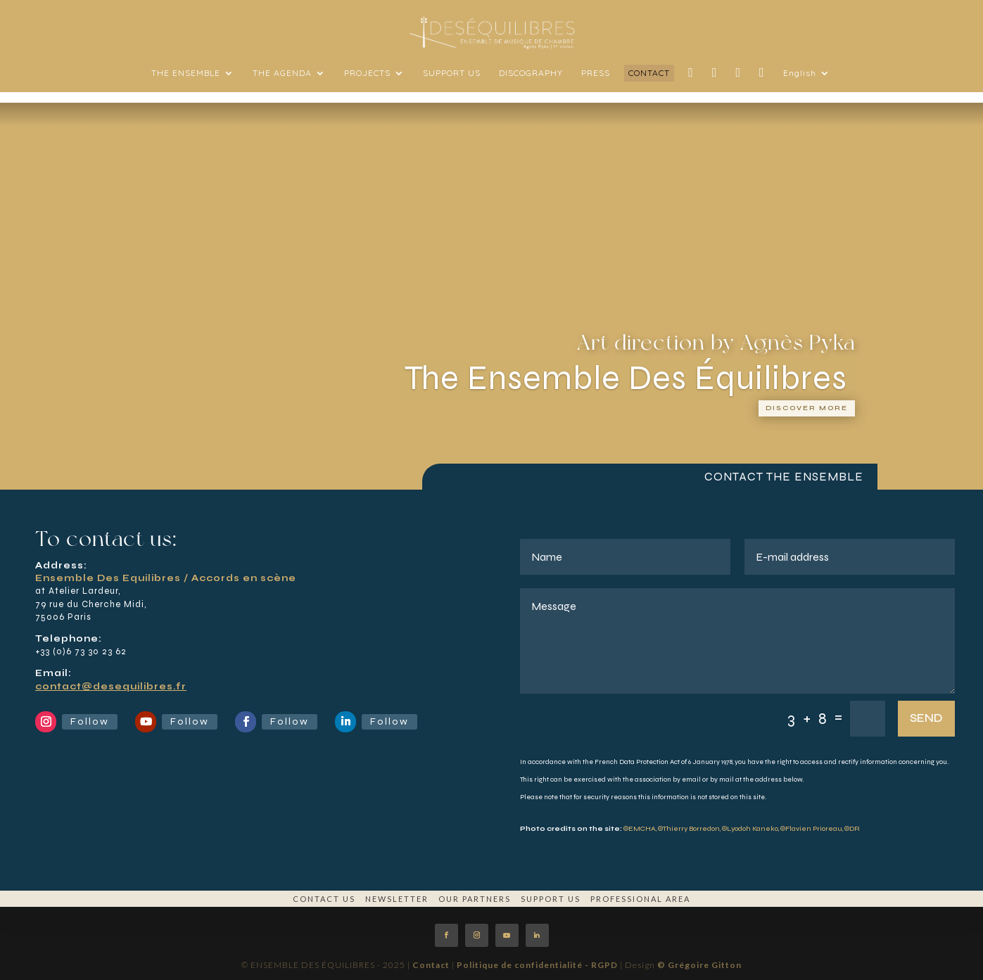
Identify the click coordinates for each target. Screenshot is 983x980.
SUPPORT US (551, 898)
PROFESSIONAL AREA (640, 898)
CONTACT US (324, 898)
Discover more (807, 408)
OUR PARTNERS (474, 898)
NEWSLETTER (397, 898)
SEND (926, 718)
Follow (89, 721)
